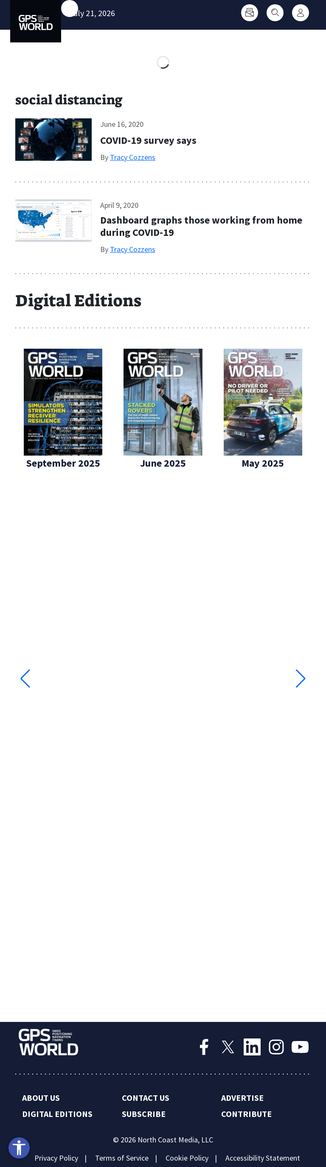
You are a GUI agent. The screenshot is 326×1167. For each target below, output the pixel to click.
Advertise (242, 1097)
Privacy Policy (56, 1158)
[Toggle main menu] (69, 8)
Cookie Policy (187, 1158)
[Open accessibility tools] (19, 1148)
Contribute (246, 1113)
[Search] (275, 12)
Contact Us (145, 1097)
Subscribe (144, 1113)
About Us (41, 1097)
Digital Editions (57, 1113)
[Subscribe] (249, 12)
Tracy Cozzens (132, 157)
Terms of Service (122, 1158)
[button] (300, 678)
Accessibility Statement (262, 1158)
